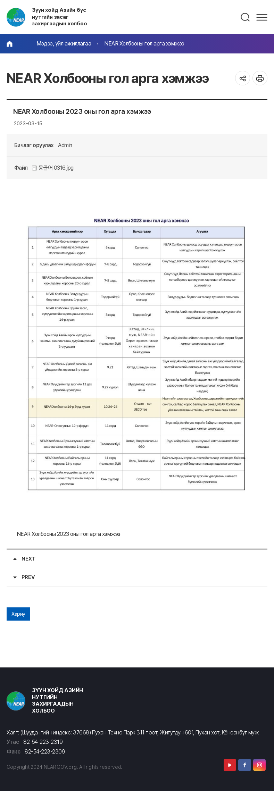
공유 (242, 78)
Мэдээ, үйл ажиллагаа (63, 43)
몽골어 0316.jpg (53, 168)
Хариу (18, 614)
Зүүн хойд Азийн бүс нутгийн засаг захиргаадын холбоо (59, 17)
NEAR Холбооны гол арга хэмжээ (144, 43)
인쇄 (259, 78)
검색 (245, 17)
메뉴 (261, 17)
